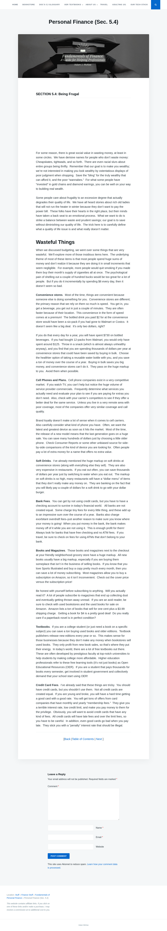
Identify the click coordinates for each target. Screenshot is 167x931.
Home (15, 5)
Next (99, 739)
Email (99, 837)
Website (100, 847)
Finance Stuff (27, 895)
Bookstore (29, 5)
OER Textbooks (72, 5)
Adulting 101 (119, 5)
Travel (104, 5)
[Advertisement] (83, 122)
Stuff (17, 895)
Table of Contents (83, 739)
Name (99, 828)
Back (67, 739)
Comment (53, 786)
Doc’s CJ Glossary (49, 5)
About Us (91, 5)
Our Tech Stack (139, 5)
